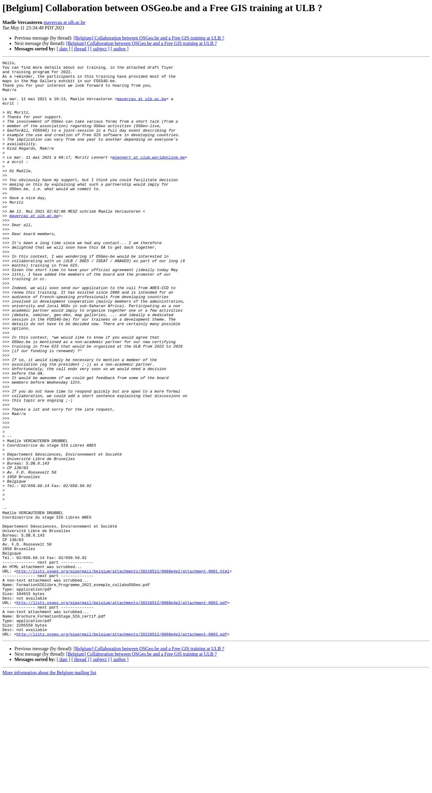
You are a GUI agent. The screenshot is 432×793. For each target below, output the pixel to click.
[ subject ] (100, 48)
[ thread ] (80, 48)
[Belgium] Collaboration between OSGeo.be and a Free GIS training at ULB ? (149, 37)
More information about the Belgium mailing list (49, 787)
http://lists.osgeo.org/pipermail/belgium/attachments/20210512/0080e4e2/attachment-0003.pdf (121, 749)
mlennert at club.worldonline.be (148, 177)
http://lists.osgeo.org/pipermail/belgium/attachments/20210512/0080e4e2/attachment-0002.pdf (121, 711)
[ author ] (120, 48)
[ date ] (63, 48)
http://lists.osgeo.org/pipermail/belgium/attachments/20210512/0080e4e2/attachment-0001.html (123, 673)
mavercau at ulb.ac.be (64, 22)
